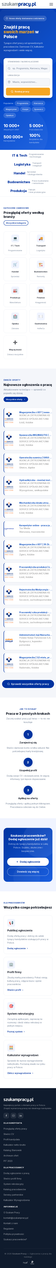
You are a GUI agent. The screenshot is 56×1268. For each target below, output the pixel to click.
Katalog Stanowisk (13, 1150)
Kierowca (38, 103)
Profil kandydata (12, 1139)
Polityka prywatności (14, 1234)
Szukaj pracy (20, 91)
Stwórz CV (9, 1134)
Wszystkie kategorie (16, 223)
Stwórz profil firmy (13, 1178)
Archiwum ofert (11, 1155)
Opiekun (10, 115)
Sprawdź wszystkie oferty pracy (28, 683)
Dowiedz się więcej (28, 871)
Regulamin (9, 1228)
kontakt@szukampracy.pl (16, 1218)
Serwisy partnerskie (13, 1194)
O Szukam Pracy (12, 1212)
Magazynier (11, 109)
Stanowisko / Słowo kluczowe (23, 62)
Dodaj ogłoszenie (28, 861)
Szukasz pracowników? (15, 1239)
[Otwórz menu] (51, 4)
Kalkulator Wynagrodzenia (17, 1200)
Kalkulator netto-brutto (15, 1145)
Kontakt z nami (11, 1223)
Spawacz (38, 109)
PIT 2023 (8, 1161)
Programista (22, 103)
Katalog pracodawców (15, 1189)
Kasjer (26, 109)
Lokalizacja (14, 75)
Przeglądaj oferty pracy (15, 1128)
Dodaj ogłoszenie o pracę (16, 1173)
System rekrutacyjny (14, 1184)
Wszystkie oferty (16, 399)
